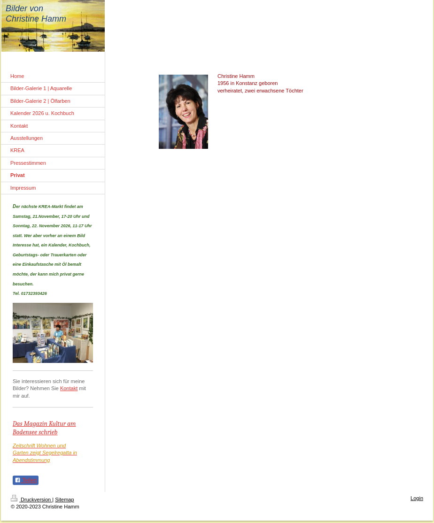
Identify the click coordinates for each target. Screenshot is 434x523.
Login (417, 497)
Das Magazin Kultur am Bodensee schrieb (44, 428)
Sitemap (64, 499)
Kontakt (69, 388)
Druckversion (31, 499)
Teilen (26, 480)
